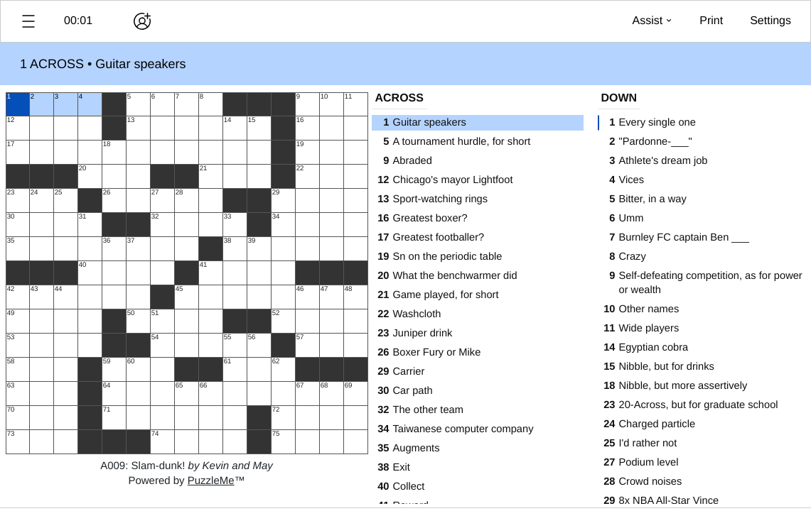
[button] (28, 21)
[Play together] (142, 21)
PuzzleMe (211, 481)
